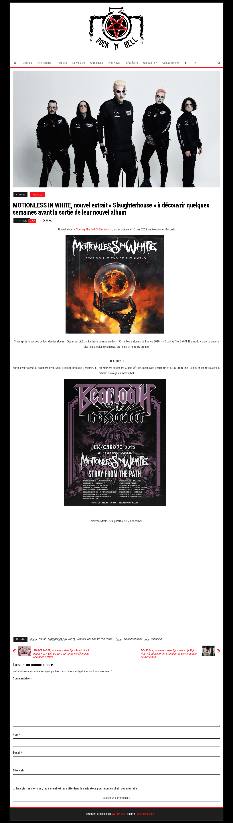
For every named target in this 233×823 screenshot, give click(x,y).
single (117, 639)
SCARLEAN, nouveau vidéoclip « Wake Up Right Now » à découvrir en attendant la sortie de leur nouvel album (169, 654)
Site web (18, 770)
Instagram (195, 62)
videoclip (156, 638)
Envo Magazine (145, 814)
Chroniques (96, 62)
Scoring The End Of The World (93, 229)
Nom (16, 734)
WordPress (118, 814)
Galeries (27, 62)
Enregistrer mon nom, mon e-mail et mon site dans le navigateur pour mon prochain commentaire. (77, 788)
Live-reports (44, 62)
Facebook (186, 62)
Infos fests (132, 62)
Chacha (47, 220)
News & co (78, 62)
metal (42, 638)
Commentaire (22, 678)
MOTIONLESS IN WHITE (61, 639)
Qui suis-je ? (150, 62)
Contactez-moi (170, 62)
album (33, 639)
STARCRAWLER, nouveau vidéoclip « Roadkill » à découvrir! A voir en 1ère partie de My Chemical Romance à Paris (61, 654)
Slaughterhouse (133, 638)
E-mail (17, 752)
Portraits (62, 62)
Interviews (114, 62)
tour (146, 639)
